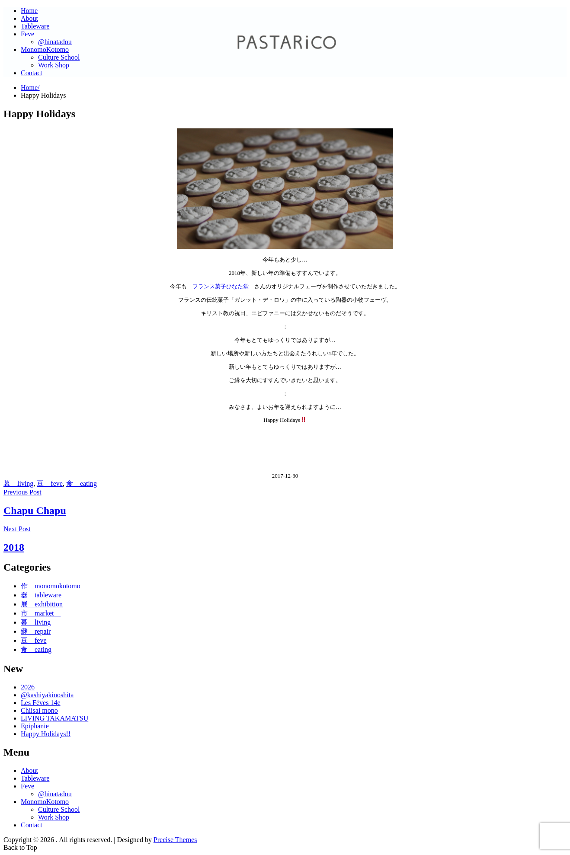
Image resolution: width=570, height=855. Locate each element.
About (29, 18)
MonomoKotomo (45, 49)
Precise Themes (175, 839)
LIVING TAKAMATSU (54, 718)
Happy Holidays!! (45, 733)
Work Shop (53, 65)
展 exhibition (42, 604)
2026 (28, 687)
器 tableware (41, 595)
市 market (41, 613)
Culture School (59, 57)
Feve (27, 34)
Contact (31, 73)
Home (29, 10)
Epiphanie (35, 726)
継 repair (36, 631)
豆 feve (50, 483)
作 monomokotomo (50, 586)
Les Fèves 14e (41, 702)
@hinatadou (55, 41)
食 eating (81, 483)
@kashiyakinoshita (47, 695)
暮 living (18, 483)
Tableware (35, 26)
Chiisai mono (39, 710)
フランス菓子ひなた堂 (220, 286)
